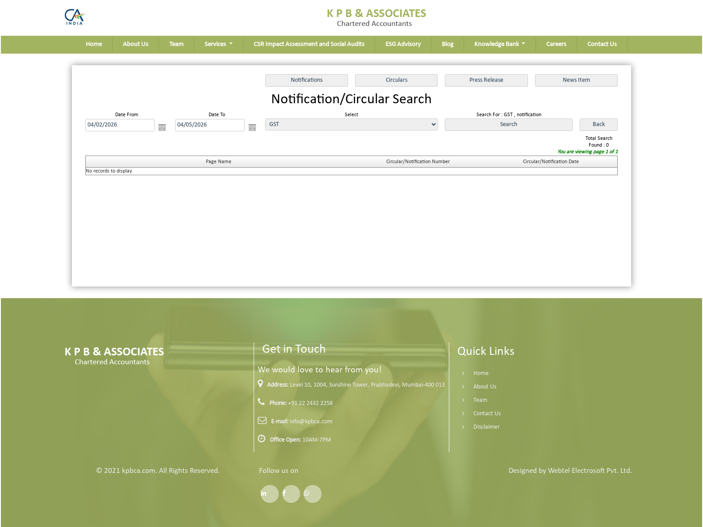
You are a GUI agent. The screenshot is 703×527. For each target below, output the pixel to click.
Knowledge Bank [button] (497, 44)
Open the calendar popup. (162, 127)
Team (176, 44)
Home (94, 44)
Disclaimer (476, 427)
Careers (556, 44)
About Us (135, 44)
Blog (447, 44)
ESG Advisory (403, 44)
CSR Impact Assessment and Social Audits (309, 44)
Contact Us (602, 44)
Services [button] (216, 44)
